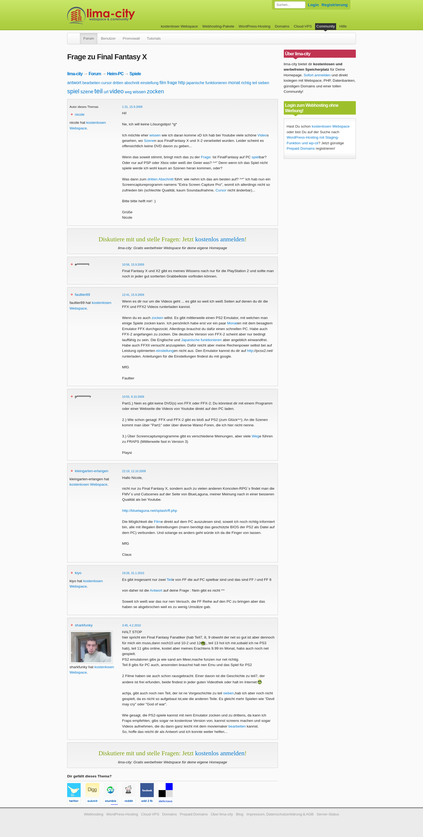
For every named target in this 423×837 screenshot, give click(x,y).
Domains (282, 26)
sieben (263, 83)
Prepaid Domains (301, 148)
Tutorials (154, 38)
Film (157, 522)
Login (313, 4)
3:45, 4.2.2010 (131, 625)
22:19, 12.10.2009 (134, 471)
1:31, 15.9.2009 (132, 106)
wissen (139, 92)
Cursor (221, 190)
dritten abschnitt (126, 83)
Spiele (135, 73)
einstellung (150, 83)
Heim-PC (115, 73)
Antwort (156, 590)
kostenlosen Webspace (88, 484)
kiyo (78, 573)
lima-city (75, 73)
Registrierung (335, 4)
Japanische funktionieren (201, 340)
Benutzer (108, 38)
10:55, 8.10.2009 (133, 396)
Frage (206, 157)
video (117, 91)
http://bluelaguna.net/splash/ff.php (149, 511)
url (106, 92)
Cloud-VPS (303, 26)
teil (98, 91)
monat (234, 82)
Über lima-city (222, 814)
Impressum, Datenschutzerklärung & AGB (279, 814)
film (162, 82)
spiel (73, 91)
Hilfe (343, 26)
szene (86, 91)
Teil (169, 580)
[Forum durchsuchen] (290, 4)
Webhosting (93, 814)
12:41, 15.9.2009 (133, 294)
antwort (74, 82)
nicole (80, 114)
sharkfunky (84, 625)
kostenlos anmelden (219, 239)
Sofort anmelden (317, 75)
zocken (155, 91)
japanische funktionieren (206, 83)
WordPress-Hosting (255, 26)
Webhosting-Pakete (218, 26)
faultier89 (82, 295)
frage (172, 82)
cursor (106, 83)
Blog (239, 814)
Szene (149, 141)
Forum (88, 38)
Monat (232, 323)
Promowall (131, 38)
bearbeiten (91, 83)
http (181, 82)
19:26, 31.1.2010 (133, 573)
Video (262, 135)
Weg (255, 436)
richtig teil (249, 83)
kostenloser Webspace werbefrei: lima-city (121, 15)
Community (325, 26)
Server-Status (328, 814)
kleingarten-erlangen (91, 471)
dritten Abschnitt (161, 179)
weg (128, 92)
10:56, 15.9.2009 (133, 264)
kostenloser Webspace (179, 26)
